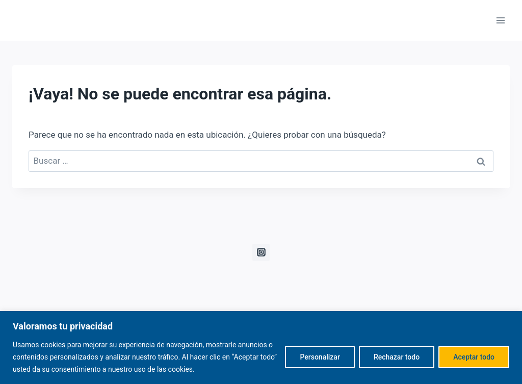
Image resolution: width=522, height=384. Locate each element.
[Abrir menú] (500, 20)
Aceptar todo (473, 357)
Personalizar (320, 357)
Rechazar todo (397, 357)
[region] (261, 347)
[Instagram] (261, 252)
